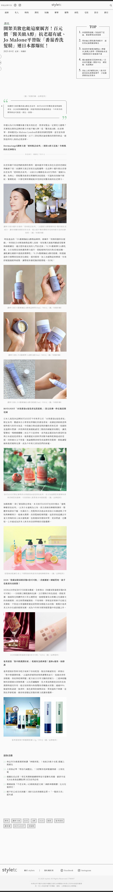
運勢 (66, 12)
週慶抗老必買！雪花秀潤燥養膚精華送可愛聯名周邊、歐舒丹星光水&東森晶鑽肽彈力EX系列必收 (36, 778)
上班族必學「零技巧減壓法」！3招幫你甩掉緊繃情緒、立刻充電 (36, 770)
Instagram (84, 870)
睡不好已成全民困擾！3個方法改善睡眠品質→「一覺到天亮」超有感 (36, 793)
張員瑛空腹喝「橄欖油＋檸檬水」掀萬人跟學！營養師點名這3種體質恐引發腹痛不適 (94, 51)
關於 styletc (29, 870)
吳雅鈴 (23, 51)
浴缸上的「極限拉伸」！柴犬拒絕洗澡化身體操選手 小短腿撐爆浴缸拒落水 (94, 73)
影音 (96, 12)
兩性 (76, 12)
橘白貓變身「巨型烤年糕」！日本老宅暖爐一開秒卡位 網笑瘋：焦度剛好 (94, 62)
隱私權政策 (49, 870)
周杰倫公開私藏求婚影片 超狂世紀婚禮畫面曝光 (94, 41)
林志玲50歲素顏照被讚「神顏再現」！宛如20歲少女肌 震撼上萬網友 (36, 763)
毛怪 (86, 12)
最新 (7, 12)
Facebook (67, 870)
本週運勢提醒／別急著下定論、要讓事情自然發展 (93, 33)
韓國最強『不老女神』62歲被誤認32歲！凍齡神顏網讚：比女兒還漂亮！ (36, 785)
